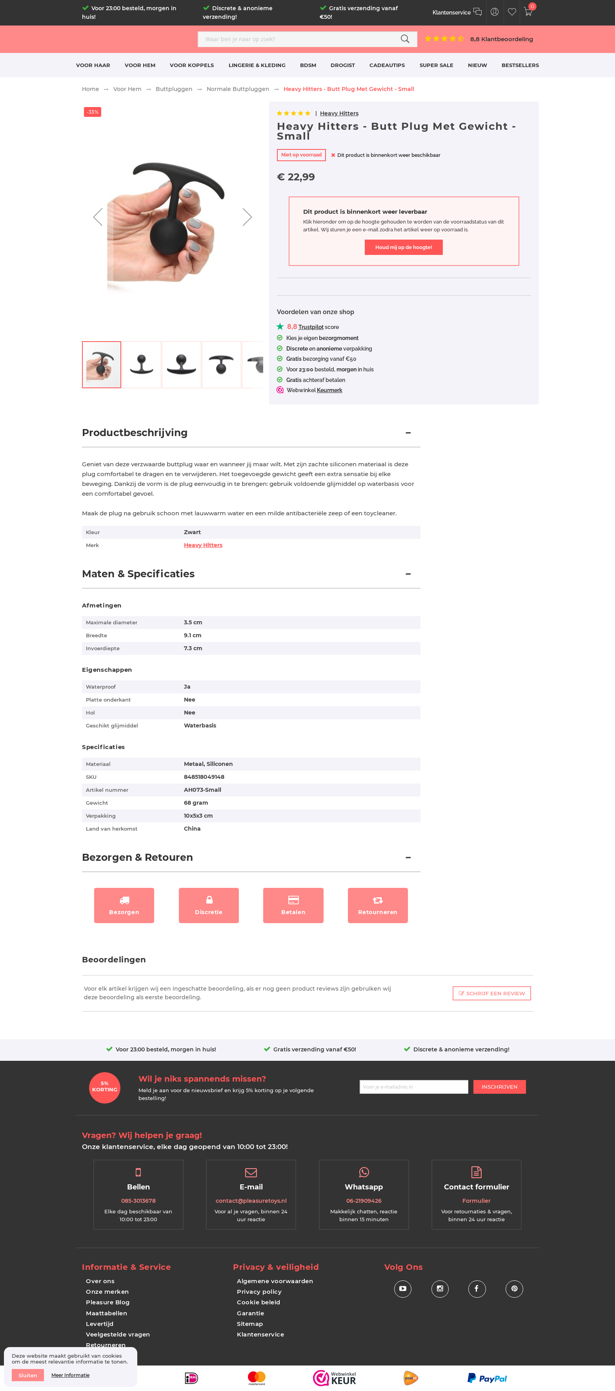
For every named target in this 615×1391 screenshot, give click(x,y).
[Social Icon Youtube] (402, 1289)
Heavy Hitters (339, 113)
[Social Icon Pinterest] (514, 1289)
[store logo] (137, 39)
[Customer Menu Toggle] (495, 12)
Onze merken (107, 1291)
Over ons (100, 1281)
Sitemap (250, 1323)
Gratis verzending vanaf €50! (314, 1049)
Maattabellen (106, 1313)
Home (90, 89)
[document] (70, 1367)
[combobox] (307, 39)
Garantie (250, 1313)
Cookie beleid (258, 1302)
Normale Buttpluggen (238, 89)
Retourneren (106, 1345)
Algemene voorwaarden (275, 1281)
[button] (97, 217)
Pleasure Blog (108, 1302)
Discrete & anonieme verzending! (461, 1049)
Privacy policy (259, 1291)
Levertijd (100, 1323)
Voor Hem (127, 89)
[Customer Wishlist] (512, 12)
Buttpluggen (174, 89)
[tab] (251, 436)
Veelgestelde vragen (118, 1334)
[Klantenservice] (457, 12)
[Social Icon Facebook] (477, 1289)
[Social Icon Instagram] (440, 1289)
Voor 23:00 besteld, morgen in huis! (166, 1049)
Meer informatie (70, 1375)
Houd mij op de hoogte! (403, 247)
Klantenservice (260, 1334)
